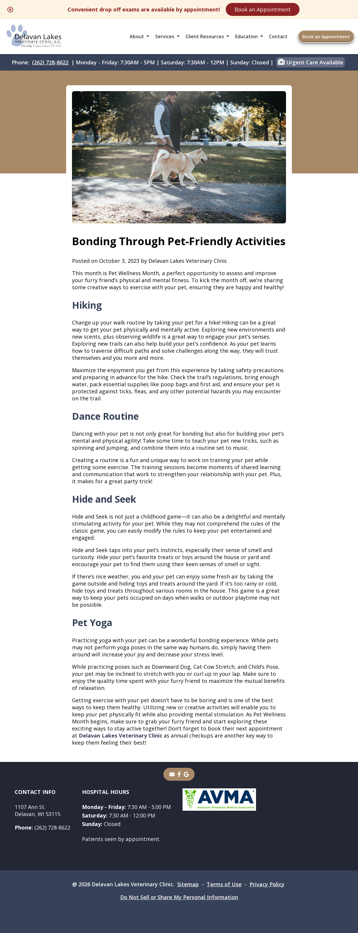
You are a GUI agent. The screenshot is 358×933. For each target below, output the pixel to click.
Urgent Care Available (310, 62)
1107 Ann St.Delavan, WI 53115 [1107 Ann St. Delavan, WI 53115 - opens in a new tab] (37, 810)
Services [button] (164, 36)
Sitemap (188, 884)
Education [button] (246, 36)
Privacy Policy (267, 884)
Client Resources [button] (204, 36)
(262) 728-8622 (50, 62)
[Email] (172, 774)
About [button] (137, 36)
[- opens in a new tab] (179, 774)
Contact (278, 36)
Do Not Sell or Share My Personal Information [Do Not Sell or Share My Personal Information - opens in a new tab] (179, 897)
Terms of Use (224, 884)
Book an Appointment (263, 9)
